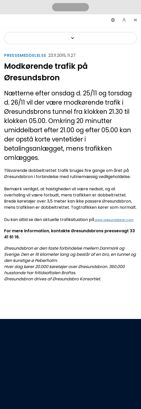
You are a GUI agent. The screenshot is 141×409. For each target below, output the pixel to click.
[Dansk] (113, 20)
